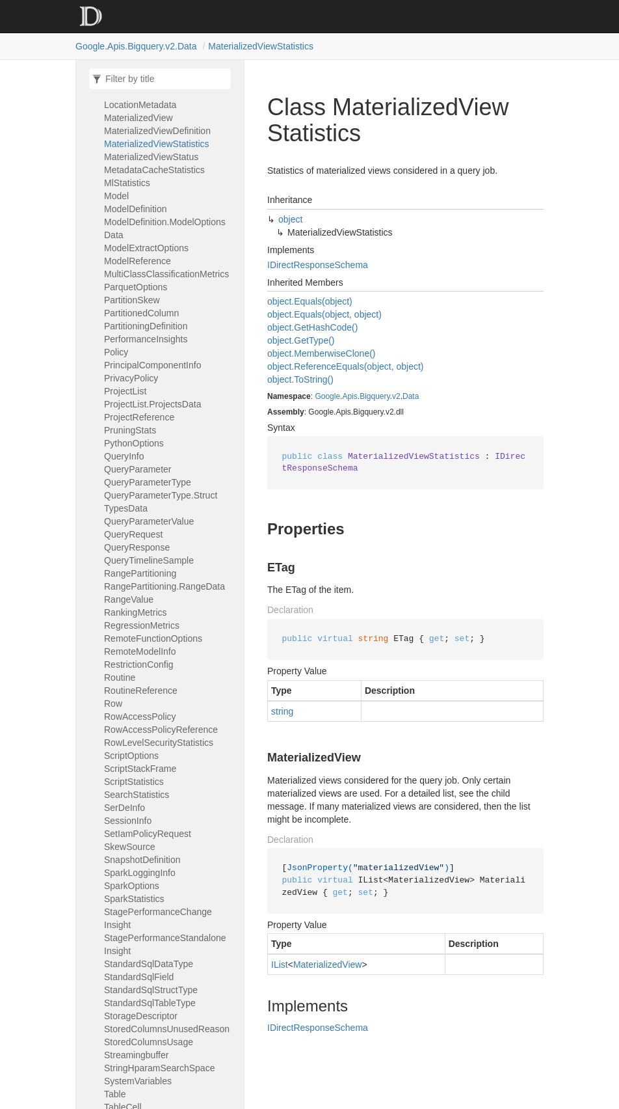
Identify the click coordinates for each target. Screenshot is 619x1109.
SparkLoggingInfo (140, 873)
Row (113, 703)
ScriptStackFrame (140, 768)
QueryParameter (137, 469)
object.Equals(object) (309, 301)
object (290, 219)
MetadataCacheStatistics (154, 170)
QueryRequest (133, 534)
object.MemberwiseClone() (321, 353)
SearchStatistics (136, 794)
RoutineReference (141, 690)
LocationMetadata (140, 105)
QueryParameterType (147, 482)
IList (279, 964)
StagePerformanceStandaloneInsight (165, 944)
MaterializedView (138, 118)
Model (116, 196)
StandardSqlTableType (150, 1003)
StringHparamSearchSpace (159, 1068)
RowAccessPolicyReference (161, 729)
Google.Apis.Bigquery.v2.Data (136, 46)
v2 (396, 396)
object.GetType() (301, 340)
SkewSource (129, 847)
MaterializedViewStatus (151, 157)
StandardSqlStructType (151, 990)
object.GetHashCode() (312, 327)
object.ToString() (300, 379)
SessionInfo (127, 820)
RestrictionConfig (139, 664)
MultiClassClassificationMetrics (166, 274)
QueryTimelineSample (149, 560)
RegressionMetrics (141, 625)
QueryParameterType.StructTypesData (160, 501)
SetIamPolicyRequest (147, 833)
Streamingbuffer (136, 1055)
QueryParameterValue (149, 521)
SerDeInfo (124, 807)
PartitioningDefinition (145, 326)
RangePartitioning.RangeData (164, 586)
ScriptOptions (131, 755)
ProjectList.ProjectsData (152, 404)
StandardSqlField (139, 977)
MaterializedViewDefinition (157, 131)
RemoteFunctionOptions (153, 638)
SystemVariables (138, 1081)
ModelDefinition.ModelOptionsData (165, 228)
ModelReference (137, 261)
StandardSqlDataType (148, 964)
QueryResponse (137, 547)
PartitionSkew (132, 300)
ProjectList (125, 391)
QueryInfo (124, 456)
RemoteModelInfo (140, 651)
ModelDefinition (135, 209)
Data (410, 396)
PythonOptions (134, 443)
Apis (349, 396)
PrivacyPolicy (131, 378)
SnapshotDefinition (142, 860)
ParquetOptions (135, 287)
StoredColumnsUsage (148, 1042)
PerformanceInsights (145, 339)
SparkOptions (131, 886)
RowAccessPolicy (140, 716)
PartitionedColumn (141, 313)
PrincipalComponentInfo (152, 365)
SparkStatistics (134, 899)
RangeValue (128, 599)
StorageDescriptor (141, 1016)
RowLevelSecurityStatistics (158, 742)
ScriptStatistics (134, 781)
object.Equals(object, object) (324, 314)
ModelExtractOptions (146, 248)
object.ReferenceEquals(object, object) (345, 366)
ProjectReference (139, 417)
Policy (116, 352)
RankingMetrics (135, 612)
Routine (119, 677)
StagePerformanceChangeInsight (158, 918)
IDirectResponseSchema (317, 265)
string (282, 711)
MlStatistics (127, 183)
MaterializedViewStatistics (260, 46)
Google (327, 396)
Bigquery (374, 396)
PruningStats (130, 430)
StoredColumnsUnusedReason (167, 1029)
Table (114, 1094)
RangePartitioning (140, 573)
